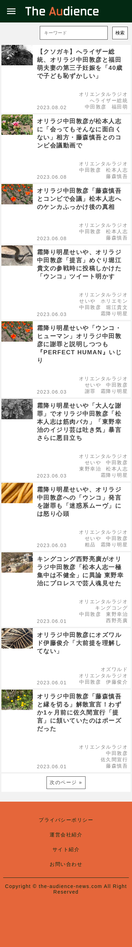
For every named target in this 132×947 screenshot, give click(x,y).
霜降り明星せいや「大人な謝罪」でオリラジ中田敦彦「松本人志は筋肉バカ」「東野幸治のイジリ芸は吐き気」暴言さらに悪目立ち (79, 421)
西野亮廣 (117, 620)
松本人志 (117, 170)
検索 (120, 32)
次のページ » (66, 782)
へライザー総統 (109, 100)
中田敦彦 (96, 107)
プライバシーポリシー (66, 820)
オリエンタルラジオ (103, 94)
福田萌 (120, 107)
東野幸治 (90, 469)
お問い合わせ (66, 864)
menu (11, 11)
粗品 (90, 544)
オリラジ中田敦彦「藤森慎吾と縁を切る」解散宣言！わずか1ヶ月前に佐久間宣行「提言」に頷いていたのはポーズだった (79, 712)
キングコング (111, 608)
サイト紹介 (66, 849)
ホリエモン (114, 301)
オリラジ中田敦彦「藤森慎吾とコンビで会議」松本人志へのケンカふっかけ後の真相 (79, 199)
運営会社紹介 (66, 834)
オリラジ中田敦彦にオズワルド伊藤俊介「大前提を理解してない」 (79, 643)
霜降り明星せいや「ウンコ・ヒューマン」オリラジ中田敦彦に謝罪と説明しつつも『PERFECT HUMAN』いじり (79, 344)
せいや (87, 301)
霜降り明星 (114, 313)
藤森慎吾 (117, 176)
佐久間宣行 (114, 759)
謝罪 (90, 391)
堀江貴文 (117, 307)
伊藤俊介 (117, 682)
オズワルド (114, 669)
